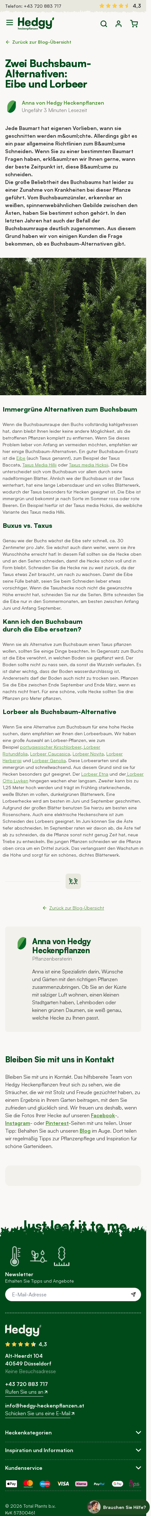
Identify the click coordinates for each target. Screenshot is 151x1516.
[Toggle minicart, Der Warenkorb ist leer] (134, 24)
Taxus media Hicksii (88, 464)
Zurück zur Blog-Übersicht (38, 42)
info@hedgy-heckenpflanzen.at (44, 1405)
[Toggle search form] (103, 23)
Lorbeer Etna (94, 774)
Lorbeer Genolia (49, 760)
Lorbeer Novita (88, 753)
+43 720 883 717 (42, 6)
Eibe (20, 458)
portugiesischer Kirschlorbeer (50, 747)
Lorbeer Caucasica (50, 753)
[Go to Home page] (36, 23)
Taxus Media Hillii (39, 464)
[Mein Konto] (118, 24)
